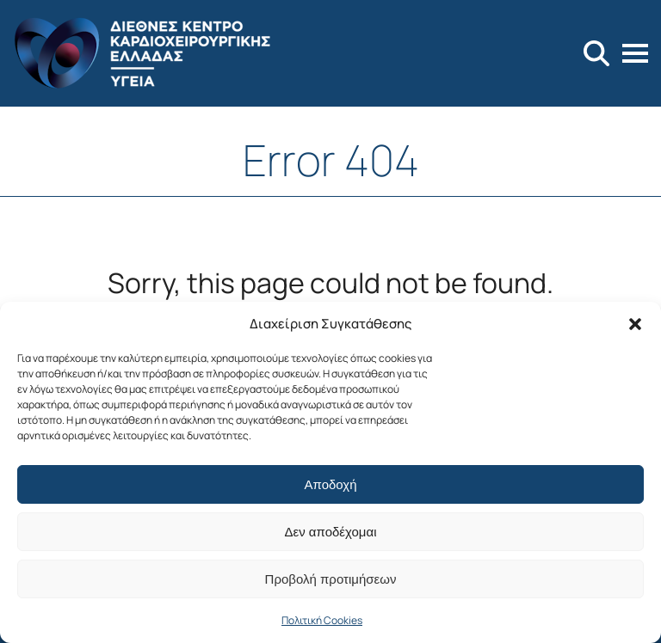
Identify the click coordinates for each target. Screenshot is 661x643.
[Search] (596, 53)
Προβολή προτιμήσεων (331, 579)
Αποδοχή (331, 484)
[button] (635, 324)
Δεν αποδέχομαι (330, 531)
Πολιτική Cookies (321, 620)
